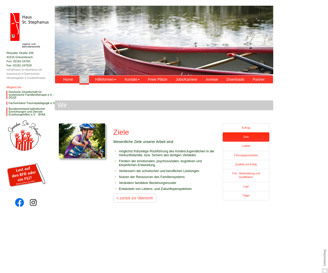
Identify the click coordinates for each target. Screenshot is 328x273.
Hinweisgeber (15, 77)
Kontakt (132, 79)
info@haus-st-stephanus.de (24, 69)
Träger (246, 195)
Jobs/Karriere (186, 79)
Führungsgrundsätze (246, 155)
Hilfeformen (106, 79)
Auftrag (246, 127)
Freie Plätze (157, 79)
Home (68, 79)
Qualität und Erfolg (246, 164)
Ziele (246, 136)
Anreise (212, 79)
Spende (24, 135)
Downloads (235, 79)
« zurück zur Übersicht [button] (135, 198)
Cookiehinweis (36, 77)
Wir (84, 79)
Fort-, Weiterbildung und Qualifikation (246, 175)
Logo (246, 186)
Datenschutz (31, 73)
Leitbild (246, 146)
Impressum (13, 73)
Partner (259, 79)
